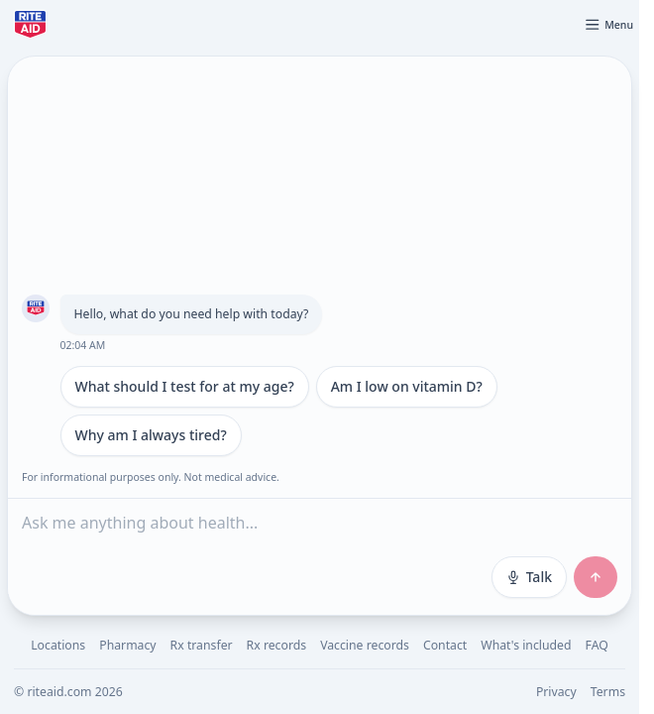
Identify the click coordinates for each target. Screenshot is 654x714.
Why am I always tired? (151, 434)
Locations (58, 645)
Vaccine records (364, 645)
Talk (529, 576)
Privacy (556, 691)
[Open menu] (608, 25)
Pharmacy (127, 645)
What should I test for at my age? (184, 386)
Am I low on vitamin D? (407, 386)
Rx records (277, 645)
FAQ (597, 645)
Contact (445, 645)
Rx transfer (201, 645)
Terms (608, 691)
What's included (526, 645)
